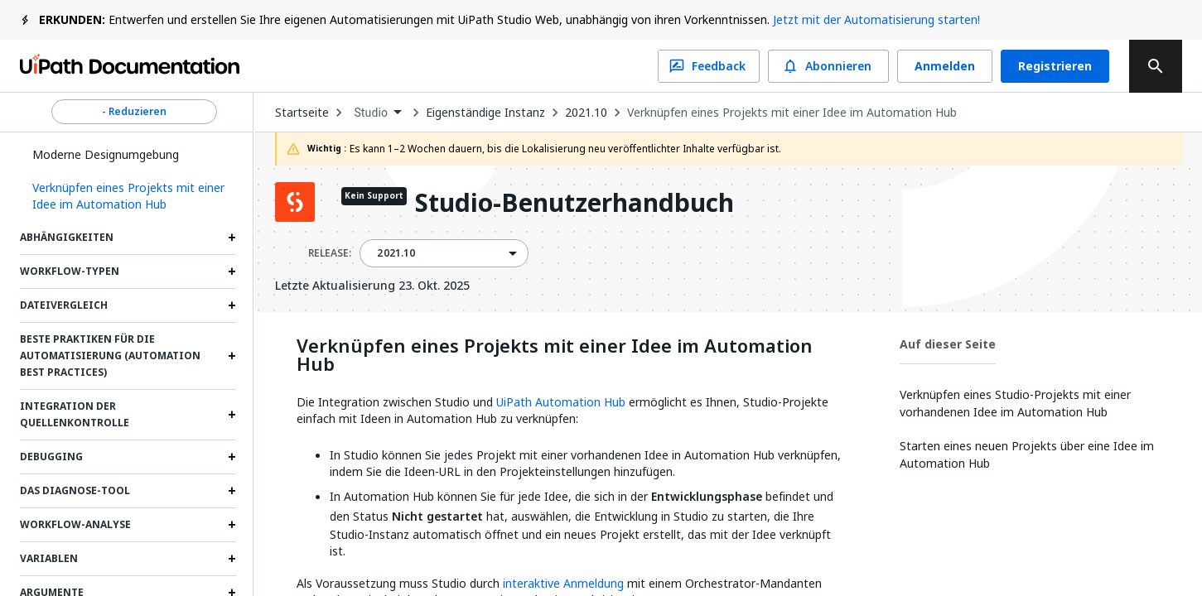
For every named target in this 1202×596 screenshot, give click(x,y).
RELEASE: (329, 253)
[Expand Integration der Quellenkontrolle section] (232, 414)
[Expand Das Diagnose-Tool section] (232, 490)
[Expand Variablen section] (232, 558)
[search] (1155, 66)
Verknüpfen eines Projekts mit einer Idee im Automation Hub (792, 112)
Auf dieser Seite (948, 344)
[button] (128, 196)
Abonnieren (828, 66)
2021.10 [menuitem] (396, 253)
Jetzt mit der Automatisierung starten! (876, 19)
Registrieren (1055, 66)
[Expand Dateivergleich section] (232, 305)
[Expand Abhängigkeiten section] (232, 237)
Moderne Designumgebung (105, 154)
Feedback (709, 66)
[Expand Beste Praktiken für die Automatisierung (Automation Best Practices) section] (232, 355)
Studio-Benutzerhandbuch (574, 204)
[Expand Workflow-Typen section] (232, 271)
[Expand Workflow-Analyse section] (232, 524)
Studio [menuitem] (371, 112)
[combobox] (377, 113)
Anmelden (945, 66)
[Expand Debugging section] (232, 456)
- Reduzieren (134, 111)
